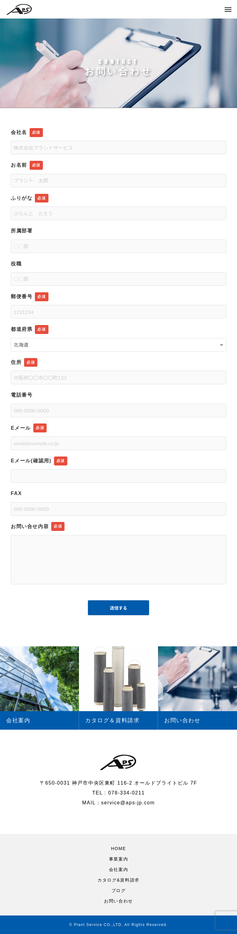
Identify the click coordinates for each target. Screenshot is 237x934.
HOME (118, 848)
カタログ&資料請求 (118, 880)
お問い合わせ (118, 901)
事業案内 (118, 859)
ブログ (118, 890)
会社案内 (118, 869)
